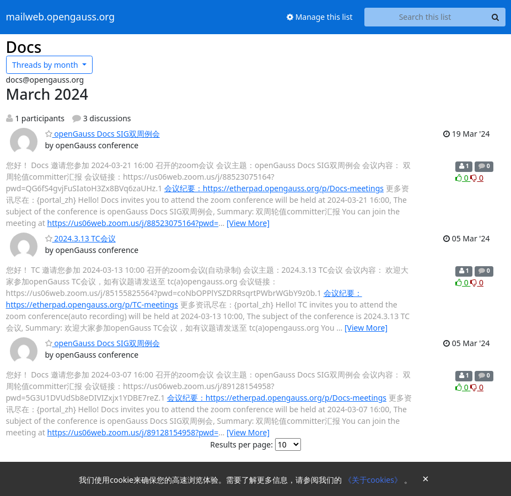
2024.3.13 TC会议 (80, 238)
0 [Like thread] (462, 177)
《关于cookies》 (374, 480)
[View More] (248, 223)
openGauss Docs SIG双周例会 (102, 133)
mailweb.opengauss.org (60, 17)
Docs (24, 46)
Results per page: (241, 444)
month (46, 65)
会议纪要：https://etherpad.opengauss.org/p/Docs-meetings (274, 188)
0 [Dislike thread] (476, 177)
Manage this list (320, 17)
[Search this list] (425, 17)
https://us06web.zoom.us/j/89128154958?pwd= (133, 432)
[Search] (495, 17)
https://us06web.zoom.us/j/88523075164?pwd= (133, 223)
